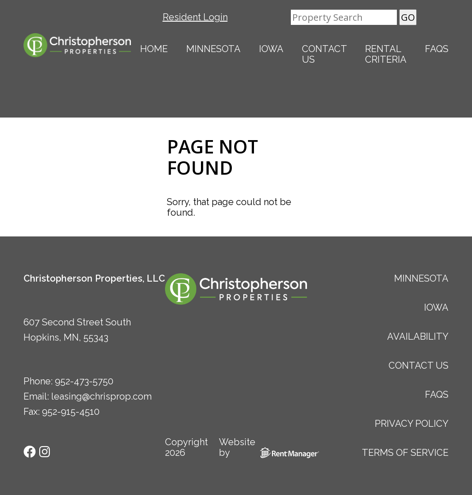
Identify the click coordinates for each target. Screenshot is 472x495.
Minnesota (213, 48)
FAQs (436, 48)
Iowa (271, 48)
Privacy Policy (411, 423)
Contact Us (324, 54)
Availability (417, 336)
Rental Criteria (386, 54)
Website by (263, 447)
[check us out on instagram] (44, 450)
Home (154, 48)
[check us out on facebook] (31, 450)
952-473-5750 (84, 381)
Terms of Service (405, 452)
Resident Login (195, 17)
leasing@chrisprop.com (101, 396)
